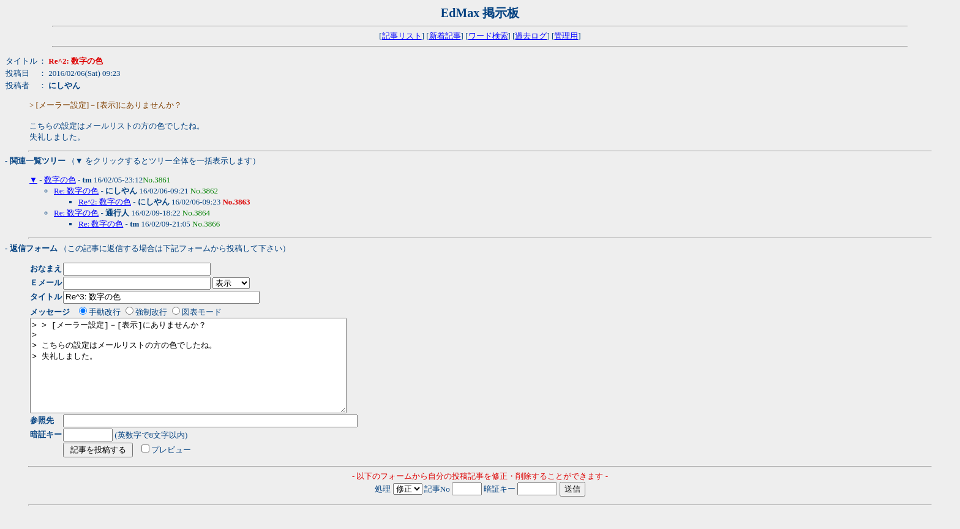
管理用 (566, 35)
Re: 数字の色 (76, 190)
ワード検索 (488, 35)
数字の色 (60, 179)
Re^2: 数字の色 (104, 201)
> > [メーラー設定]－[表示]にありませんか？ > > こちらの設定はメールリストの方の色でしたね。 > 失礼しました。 (207, 375)
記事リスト (402, 35)
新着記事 (445, 35)
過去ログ (531, 35)
